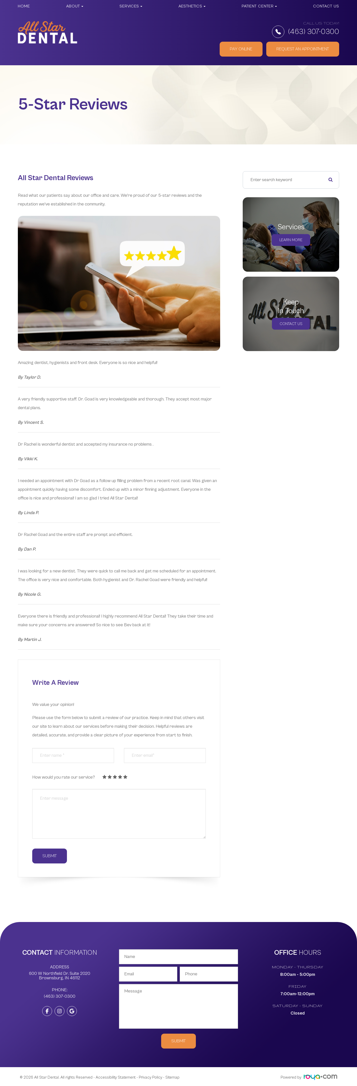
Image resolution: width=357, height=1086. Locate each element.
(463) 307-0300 (305, 32)
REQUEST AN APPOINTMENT (302, 49)
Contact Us (326, 6)
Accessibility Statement (116, 1077)
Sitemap (172, 1077)
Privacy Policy (150, 1077)
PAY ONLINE (241, 49)
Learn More (291, 240)
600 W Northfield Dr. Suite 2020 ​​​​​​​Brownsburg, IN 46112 (59, 975)
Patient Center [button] (259, 6)
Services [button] (130, 6)
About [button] (74, 6)
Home (24, 6)
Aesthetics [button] (192, 6)
